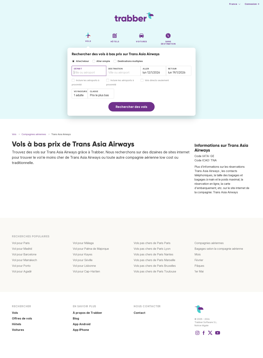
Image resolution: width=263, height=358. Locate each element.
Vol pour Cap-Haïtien (86, 271)
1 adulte (79, 95)
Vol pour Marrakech (24, 260)
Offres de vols (22, 318)
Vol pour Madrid (22, 248)
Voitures (18, 330)
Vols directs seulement (157, 80)
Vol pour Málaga (83, 243)
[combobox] (89, 71)
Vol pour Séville (83, 260)
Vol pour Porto (21, 265)
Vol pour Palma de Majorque (91, 248)
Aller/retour (82, 61)
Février (198, 260)
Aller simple (103, 61)
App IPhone (81, 330)
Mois (197, 254)
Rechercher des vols (131, 107)
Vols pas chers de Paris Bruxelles (155, 265)
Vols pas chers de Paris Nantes (153, 254)
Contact (139, 313)
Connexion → (252, 4)
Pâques (199, 265)
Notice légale (201, 325)
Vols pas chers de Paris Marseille (154, 260)
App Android (81, 324)
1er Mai (199, 271)
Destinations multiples (130, 61)
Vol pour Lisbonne (84, 265)
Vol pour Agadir (22, 271)
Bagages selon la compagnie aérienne (218, 248)
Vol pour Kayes (82, 254)
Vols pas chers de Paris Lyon (152, 248)
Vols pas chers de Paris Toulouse (155, 271)
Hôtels (16, 324)
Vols (15, 313)
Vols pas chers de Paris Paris (152, 243)
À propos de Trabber (87, 313)
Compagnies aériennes (209, 243)
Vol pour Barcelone (24, 254)
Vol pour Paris (21, 243)
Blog (76, 318)
